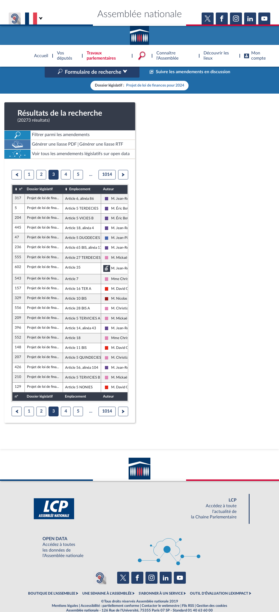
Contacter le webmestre (161, 594)
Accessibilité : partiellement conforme (110, 594)
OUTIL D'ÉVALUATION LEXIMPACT (219, 582)
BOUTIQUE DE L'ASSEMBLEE (51, 582)
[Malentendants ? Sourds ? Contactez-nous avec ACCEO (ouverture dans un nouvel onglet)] (99, 566)
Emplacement (79, 177)
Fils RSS (188, 594)
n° (20, 177)
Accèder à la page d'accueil (139, 33)
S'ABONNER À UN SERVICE (161, 582)
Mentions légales (65, 594)
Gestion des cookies (211, 594)
